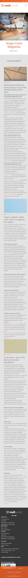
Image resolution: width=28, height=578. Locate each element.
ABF (14, 103)
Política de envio (5, 545)
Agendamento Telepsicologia (14, 576)
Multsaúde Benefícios (10, 333)
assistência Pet (8, 253)
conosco (6, 501)
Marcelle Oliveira (14, 324)
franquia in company (9, 112)
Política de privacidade (6, 543)
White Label (7, 160)
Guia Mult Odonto (7, 568)
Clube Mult (20, 568)
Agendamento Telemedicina (14, 572)
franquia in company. (19, 127)
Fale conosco (6, 1)
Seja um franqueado (15, 1)
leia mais (6, 198)
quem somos (4, 528)
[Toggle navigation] (26, 5)
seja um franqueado (5, 529)
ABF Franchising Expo (10, 194)
